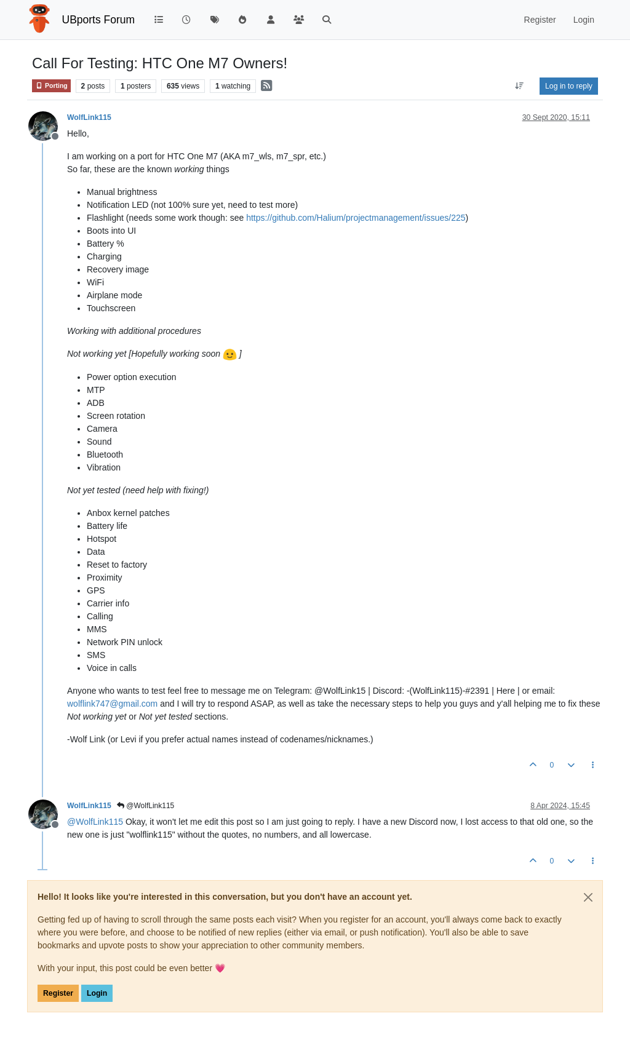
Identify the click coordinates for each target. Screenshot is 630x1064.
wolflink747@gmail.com (112, 704)
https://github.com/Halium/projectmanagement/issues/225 (355, 218)
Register (58, 993)
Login (97, 993)
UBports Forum (98, 20)
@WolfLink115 (145, 805)
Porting (51, 86)
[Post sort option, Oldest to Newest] (519, 86)
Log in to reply (568, 86)
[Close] (588, 897)
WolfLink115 (89, 117)
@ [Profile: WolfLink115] (95, 822)
